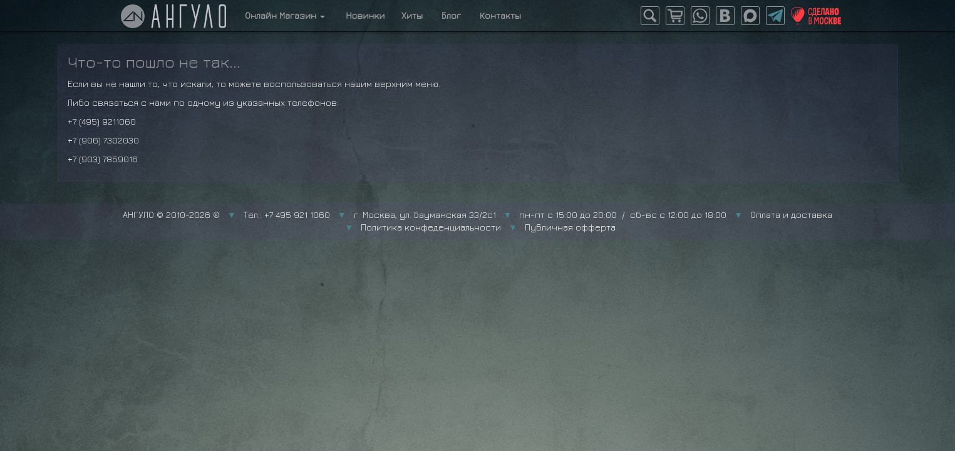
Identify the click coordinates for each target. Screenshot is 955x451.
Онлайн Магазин (285, 15)
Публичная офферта (570, 227)
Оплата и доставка (791, 214)
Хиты (412, 15)
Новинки (363, 15)
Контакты (500, 15)
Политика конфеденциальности (431, 227)
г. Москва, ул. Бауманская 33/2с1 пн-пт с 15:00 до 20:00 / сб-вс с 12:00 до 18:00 (540, 214)
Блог (451, 15)
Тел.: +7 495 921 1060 (287, 214)
